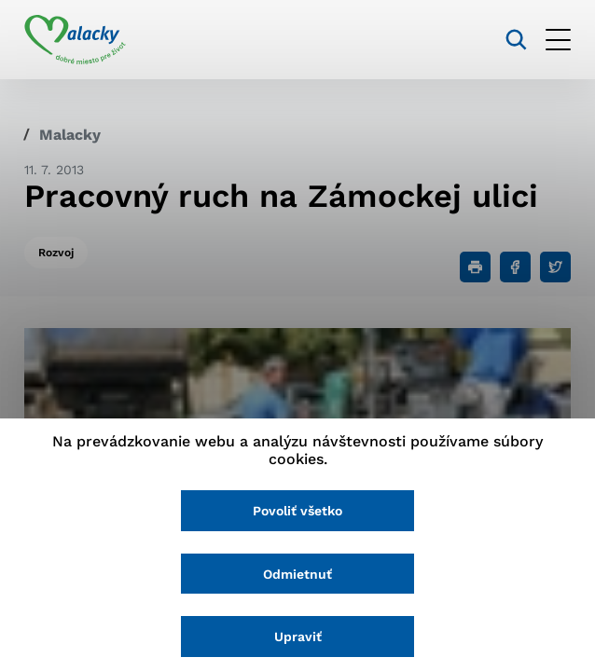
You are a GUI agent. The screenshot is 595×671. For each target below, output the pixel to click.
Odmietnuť (297, 574)
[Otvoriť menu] (558, 39)
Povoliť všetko (297, 510)
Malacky (70, 135)
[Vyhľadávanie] (516, 39)
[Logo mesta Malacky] (75, 40)
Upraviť (298, 636)
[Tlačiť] (475, 267)
